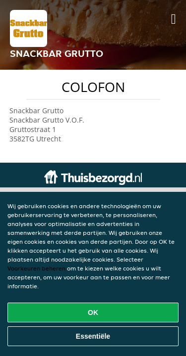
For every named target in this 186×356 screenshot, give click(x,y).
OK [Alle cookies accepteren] (93, 312)
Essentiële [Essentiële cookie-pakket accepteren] (93, 336)
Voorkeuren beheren (36, 268)
